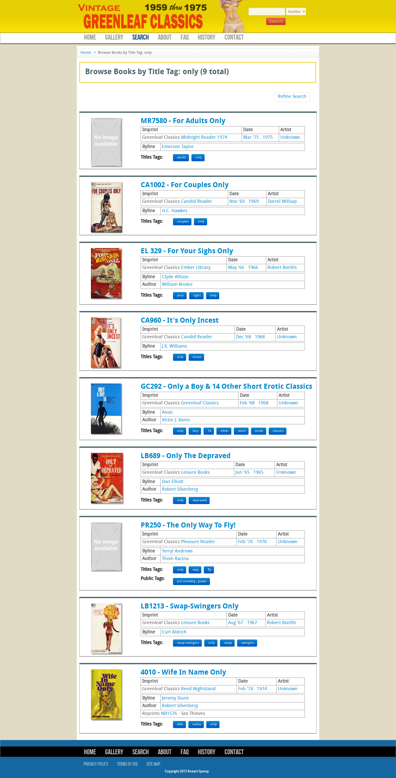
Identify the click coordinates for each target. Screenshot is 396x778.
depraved (200, 500)
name (196, 724)
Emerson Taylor (178, 147)
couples (183, 221)
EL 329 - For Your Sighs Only (187, 251)
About (164, 37)
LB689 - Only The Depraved (186, 456)
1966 (253, 267)
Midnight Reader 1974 (204, 137)
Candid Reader (196, 201)
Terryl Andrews (177, 551)
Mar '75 (251, 137)
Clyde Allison (175, 277)
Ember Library (196, 267)
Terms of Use (127, 764)
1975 (268, 137)
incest (197, 357)
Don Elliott (172, 482)
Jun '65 (242, 472)
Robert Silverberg (180, 489)
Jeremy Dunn (175, 698)
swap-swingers (188, 643)
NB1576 (169, 713)
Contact (234, 37)
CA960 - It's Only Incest (180, 320)
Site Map (153, 764)
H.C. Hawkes (174, 211)
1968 (260, 337)
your (180, 295)
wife (180, 724)
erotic (259, 431)
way (196, 569)
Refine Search (292, 96)
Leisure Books (195, 472)
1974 (262, 689)
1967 (252, 623)
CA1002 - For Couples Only (185, 185)
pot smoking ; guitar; (192, 581)
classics (278, 431)
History (206, 37)
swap (228, 643)
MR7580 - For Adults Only (183, 121)
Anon (167, 412)
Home (90, 37)
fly (209, 569)
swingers (247, 643)
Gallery (114, 37)
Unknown (290, 137)
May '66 (236, 267)
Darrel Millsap (282, 201)
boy (195, 431)
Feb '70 (245, 542)
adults (181, 157)
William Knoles (177, 284)
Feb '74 (245, 689)
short (242, 431)
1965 (258, 472)
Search (140, 37)
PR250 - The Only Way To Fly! (188, 525)
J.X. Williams (174, 346)
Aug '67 (235, 623)
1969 (254, 201)
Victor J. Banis (176, 420)
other (224, 431)
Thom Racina (175, 559)
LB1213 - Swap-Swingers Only (189, 606)
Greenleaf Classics (200, 403)
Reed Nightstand (198, 689)
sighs (197, 295)
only (198, 157)
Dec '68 (243, 337)
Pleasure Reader (198, 542)
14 (209, 431)
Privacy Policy (96, 764)
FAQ (185, 37)
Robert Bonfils (282, 267)
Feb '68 (247, 403)
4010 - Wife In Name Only (183, 672)
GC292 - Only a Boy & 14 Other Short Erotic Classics (226, 387)
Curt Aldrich (174, 632)
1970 (262, 542)
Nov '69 (237, 201)
